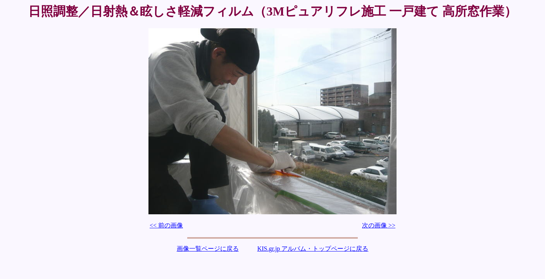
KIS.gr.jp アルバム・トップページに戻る (313, 248)
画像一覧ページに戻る (208, 248)
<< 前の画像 (166, 225)
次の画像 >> (378, 225)
